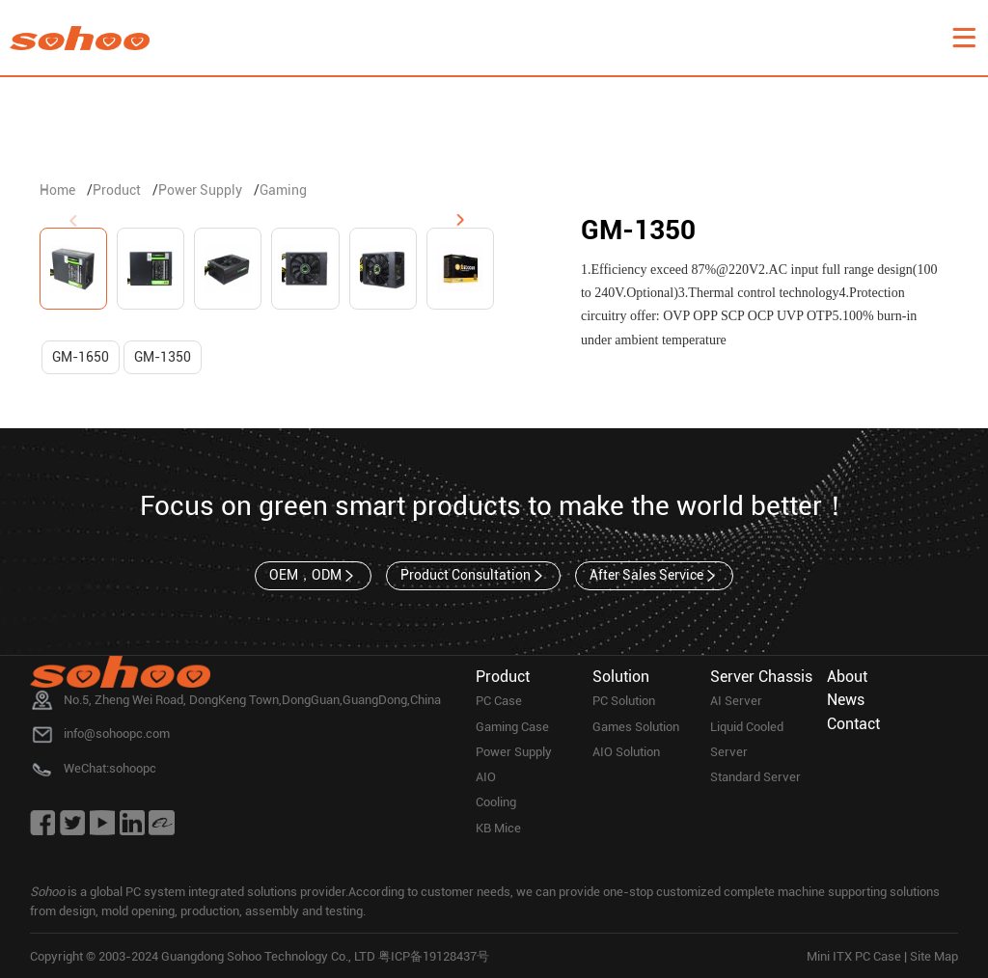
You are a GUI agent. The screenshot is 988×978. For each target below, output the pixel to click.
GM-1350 (162, 357)
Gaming (283, 190)
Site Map (934, 956)
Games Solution (635, 727)
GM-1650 (80, 357)
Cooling (496, 802)
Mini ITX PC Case (854, 956)
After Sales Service (654, 575)
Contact (853, 724)
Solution (620, 676)
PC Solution (623, 700)
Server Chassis (761, 676)
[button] (460, 221)
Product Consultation (473, 575)
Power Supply (200, 190)
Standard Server (755, 777)
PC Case (499, 700)
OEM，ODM (313, 575)
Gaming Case (512, 727)
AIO (486, 777)
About (847, 676)
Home (57, 190)
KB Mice (498, 828)
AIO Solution (626, 752)
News (845, 700)
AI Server (736, 700)
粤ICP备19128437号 (433, 956)
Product (117, 190)
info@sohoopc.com (117, 733)
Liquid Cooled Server (746, 739)
